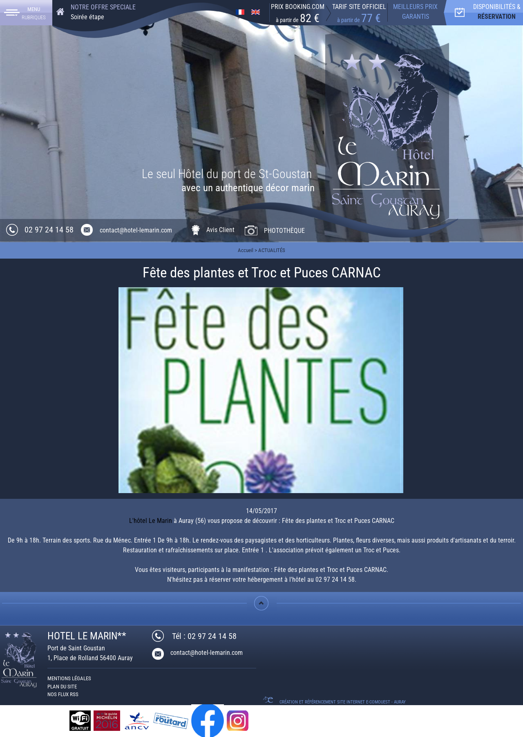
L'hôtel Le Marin (150, 521)
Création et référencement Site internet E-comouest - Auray (342, 702)
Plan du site (62, 686)
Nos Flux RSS (62, 694)
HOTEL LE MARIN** (86, 636)
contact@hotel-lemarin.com (136, 230)
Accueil (245, 250)
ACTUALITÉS (271, 250)
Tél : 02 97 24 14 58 (204, 636)
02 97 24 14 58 (49, 229)
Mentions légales (69, 678)
